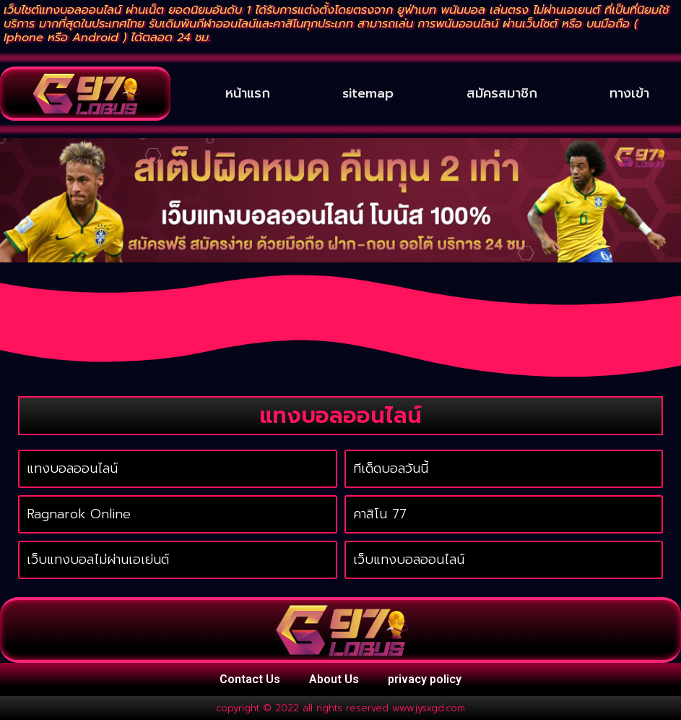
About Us (334, 679)
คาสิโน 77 (380, 514)
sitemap (368, 93)
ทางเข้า (629, 93)
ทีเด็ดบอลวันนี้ (390, 468)
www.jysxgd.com (428, 708)
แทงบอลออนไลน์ (72, 468)
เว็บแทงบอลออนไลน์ (408, 559)
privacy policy (424, 679)
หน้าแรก (247, 93)
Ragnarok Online (79, 514)
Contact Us (250, 679)
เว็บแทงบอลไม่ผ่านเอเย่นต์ (98, 559)
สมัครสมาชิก (502, 93)
